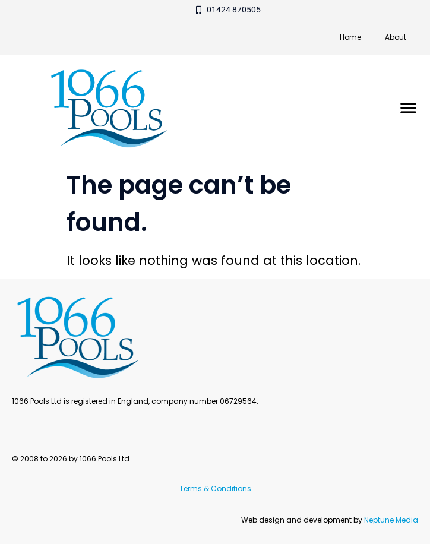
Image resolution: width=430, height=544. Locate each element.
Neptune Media (391, 520)
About (395, 37)
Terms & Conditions (215, 488)
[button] (409, 108)
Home (350, 37)
